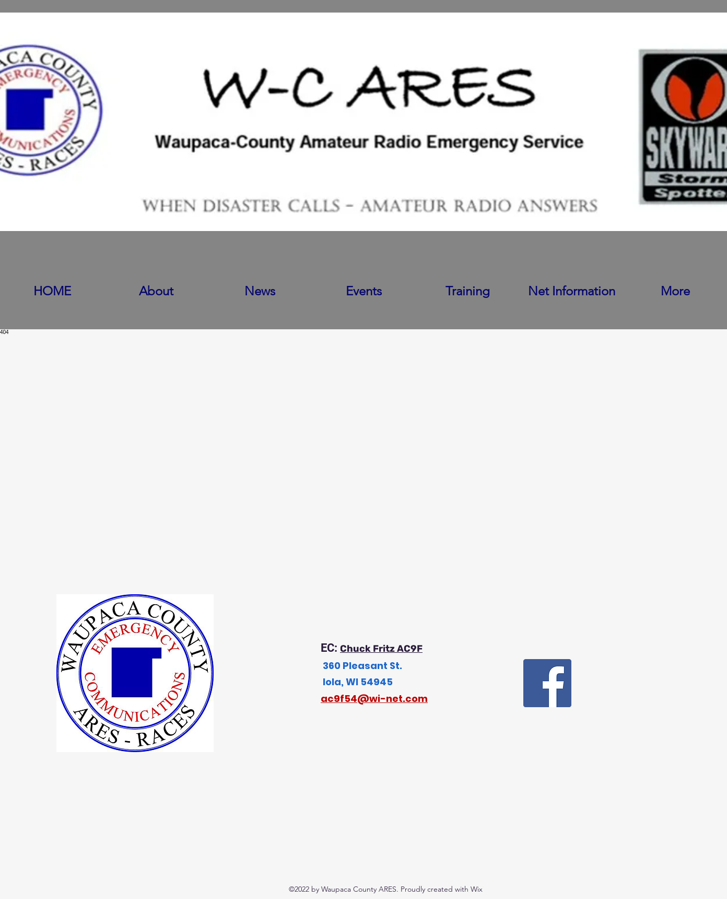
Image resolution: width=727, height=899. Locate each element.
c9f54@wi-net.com (377, 698)
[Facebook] (547, 683)
